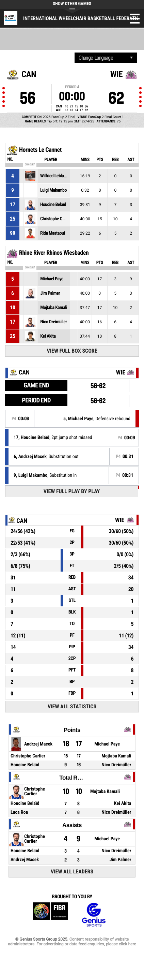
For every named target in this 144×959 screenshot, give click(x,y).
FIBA (50, 914)
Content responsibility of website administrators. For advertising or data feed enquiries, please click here (72, 941)
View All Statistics (72, 706)
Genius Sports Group (93, 914)
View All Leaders (72, 871)
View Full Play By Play (72, 491)
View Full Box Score (72, 351)
